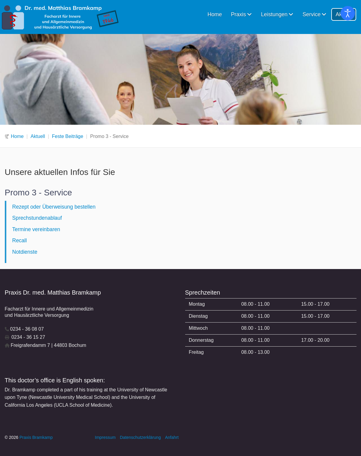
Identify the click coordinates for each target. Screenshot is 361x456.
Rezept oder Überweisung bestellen (54, 207)
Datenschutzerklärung (140, 437)
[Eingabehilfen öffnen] (348, 13)
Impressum (105, 437)
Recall (19, 240)
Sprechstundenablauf (37, 218)
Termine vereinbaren (36, 229)
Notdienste (25, 252)
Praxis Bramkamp (36, 437)
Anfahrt (172, 437)
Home (214, 14)
